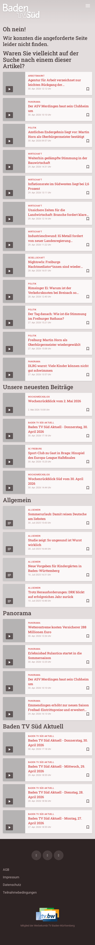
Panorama (34, 102)
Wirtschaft (35, 154)
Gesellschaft (36, 258)
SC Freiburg (35, 449)
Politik (32, 128)
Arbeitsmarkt (36, 76)
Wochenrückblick (39, 397)
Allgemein (34, 510)
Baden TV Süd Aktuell (41, 423)
